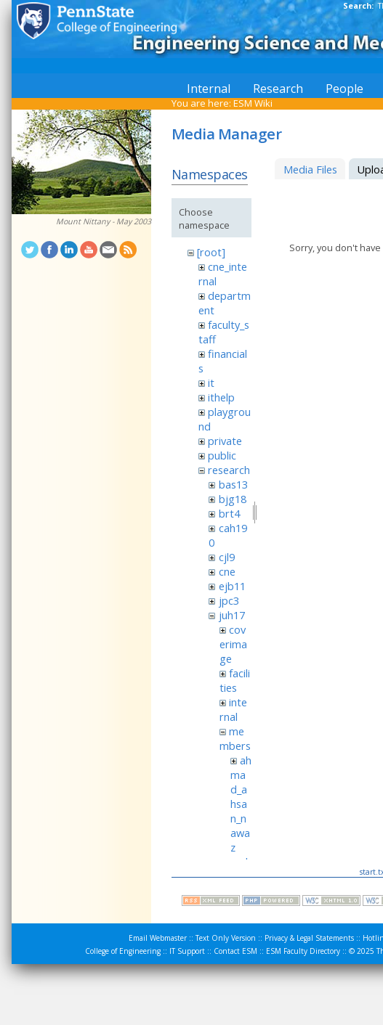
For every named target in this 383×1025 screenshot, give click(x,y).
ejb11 (232, 586)
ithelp (221, 397)
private (225, 440)
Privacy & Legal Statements (309, 938)
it (211, 382)
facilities (234, 680)
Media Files (310, 169)
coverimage (233, 644)
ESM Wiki (253, 103)
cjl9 (227, 557)
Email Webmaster (158, 938)
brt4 (229, 513)
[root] (211, 252)
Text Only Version (225, 938)
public (222, 455)
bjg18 (232, 498)
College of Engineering (123, 951)
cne (227, 571)
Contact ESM (235, 951)
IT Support (187, 951)
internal (233, 709)
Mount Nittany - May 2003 (103, 221)
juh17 (232, 615)
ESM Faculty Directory (303, 951)
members (235, 738)
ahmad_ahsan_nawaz (240, 803)
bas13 (233, 484)
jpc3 (229, 600)
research (229, 469)
